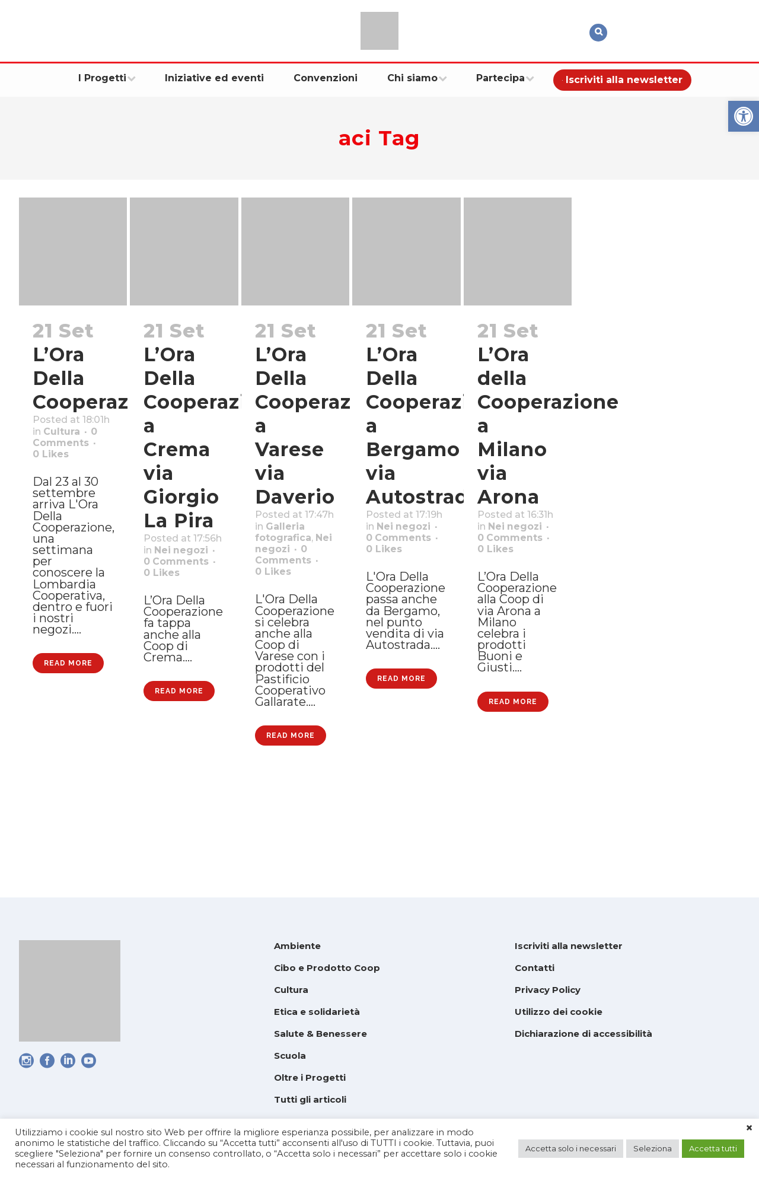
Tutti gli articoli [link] (310, 1099)
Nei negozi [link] (288, 578)
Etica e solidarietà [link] (317, 1011)
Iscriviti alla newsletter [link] (569, 945)
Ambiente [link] (297, 945)
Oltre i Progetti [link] (310, 1077)
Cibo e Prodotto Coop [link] (327, 967)
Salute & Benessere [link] (320, 1033)
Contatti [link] (534, 967)
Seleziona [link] (652, 1148)
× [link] (749, 1128)
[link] (743, 116)
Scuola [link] (290, 1055)
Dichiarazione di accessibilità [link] (583, 1033)
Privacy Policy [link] (548, 989)
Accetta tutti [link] (713, 1148)
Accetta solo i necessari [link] (570, 1148)
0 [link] (55, 483)
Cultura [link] (55, 452)
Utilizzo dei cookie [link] (558, 1011)
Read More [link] (68, 751)
